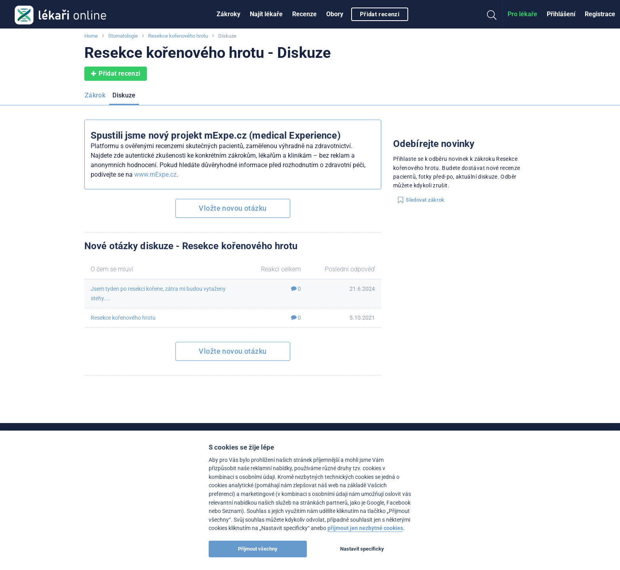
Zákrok (95, 95)
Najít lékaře (266, 14)
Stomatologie (123, 36)
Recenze (304, 14)
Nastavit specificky (362, 549)
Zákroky (228, 14)
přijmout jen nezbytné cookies (365, 528)
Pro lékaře (522, 14)
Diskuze (124, 95)
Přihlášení (561, 14)
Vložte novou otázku (232, 208)
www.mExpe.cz (155, 174)
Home (91, 36)
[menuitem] (228, 14)
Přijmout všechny (258, 549)
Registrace (600, 14)
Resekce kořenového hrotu (178, 36)
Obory (334, 14)
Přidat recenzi (379, 14)
